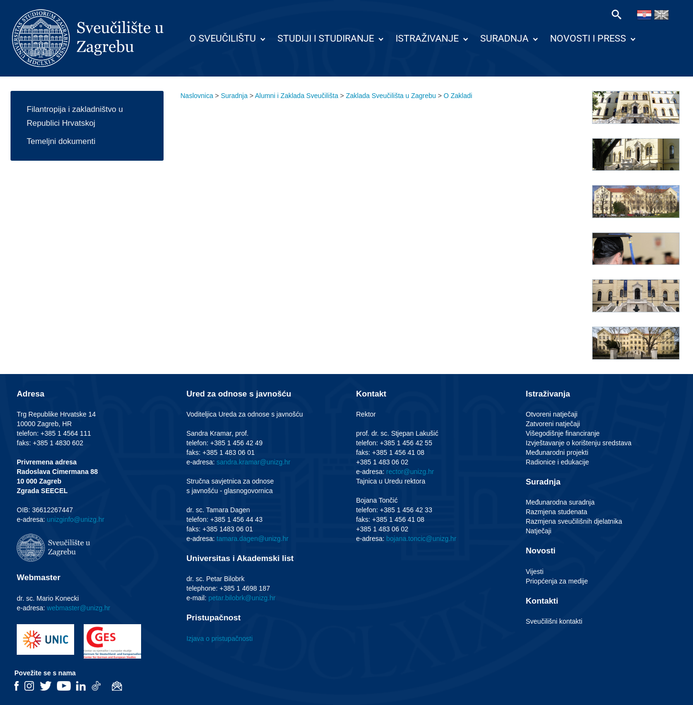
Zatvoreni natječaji (553, 424)
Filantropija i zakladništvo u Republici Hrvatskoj (75, 116)
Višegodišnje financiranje (563, 433)
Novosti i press (588, 38)
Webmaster (38, 577)
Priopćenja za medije (557, 581)
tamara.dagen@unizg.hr (252, 538)
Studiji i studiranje (325, 38)
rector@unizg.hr (410, 471)
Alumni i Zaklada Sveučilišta (296, 95)
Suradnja (504, 38)
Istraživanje (427, 38)
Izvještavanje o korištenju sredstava (578, 443)
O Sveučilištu (222, 38)
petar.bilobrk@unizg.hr (242, 598)
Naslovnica (196, 95)
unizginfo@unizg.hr (75, 519)
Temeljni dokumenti (61, 141)
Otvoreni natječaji (551, 414)
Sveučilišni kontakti (554, 621)
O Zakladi (458, 95)
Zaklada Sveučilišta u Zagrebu (391, 95)
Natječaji (538, 531)
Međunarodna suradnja (560, 502)
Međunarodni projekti (557, 452)
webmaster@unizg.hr (78, 608)
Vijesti (534, 571)
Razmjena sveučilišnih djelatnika (574, 521)
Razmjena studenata (556, 512)
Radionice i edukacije (557, 462)
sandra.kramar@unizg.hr (253, 462)
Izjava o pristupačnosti (220, 638)
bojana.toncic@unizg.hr (421, 538)
